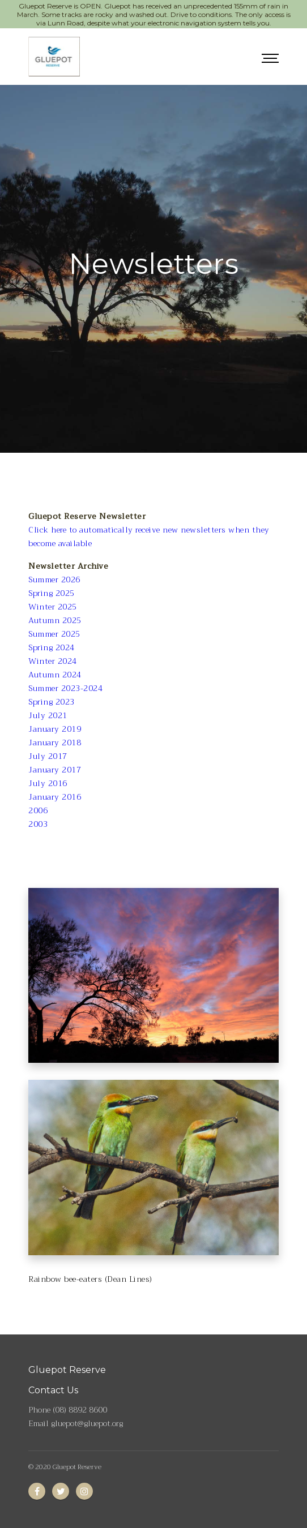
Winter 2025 (52, 606)
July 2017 (47, 756)
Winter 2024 (52, 661)
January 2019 (54, 729)
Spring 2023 (51, 702)
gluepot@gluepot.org (87, 1423)
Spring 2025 (51, 593)
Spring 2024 (51, 647)
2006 (38, 810)
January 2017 (54, 769)
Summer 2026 (54, 579)
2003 (38, 824)
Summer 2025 (54, 634)
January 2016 (54, 797)
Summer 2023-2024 (65, 688)
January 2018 (54, 742)
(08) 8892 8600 (80, 1410)
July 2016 (47, 783)
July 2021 (47, 715)
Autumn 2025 (55, 620)
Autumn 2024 (55, 674)
